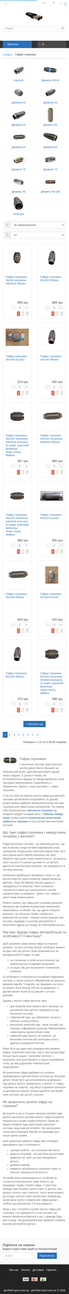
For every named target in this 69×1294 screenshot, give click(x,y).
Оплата (25, 1269)
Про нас (14, 1269)
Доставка (38, 1269)
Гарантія (51, 1269)
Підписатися (47, 1255)
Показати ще (34, 724)
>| (37, 734)
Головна (7, 54)
